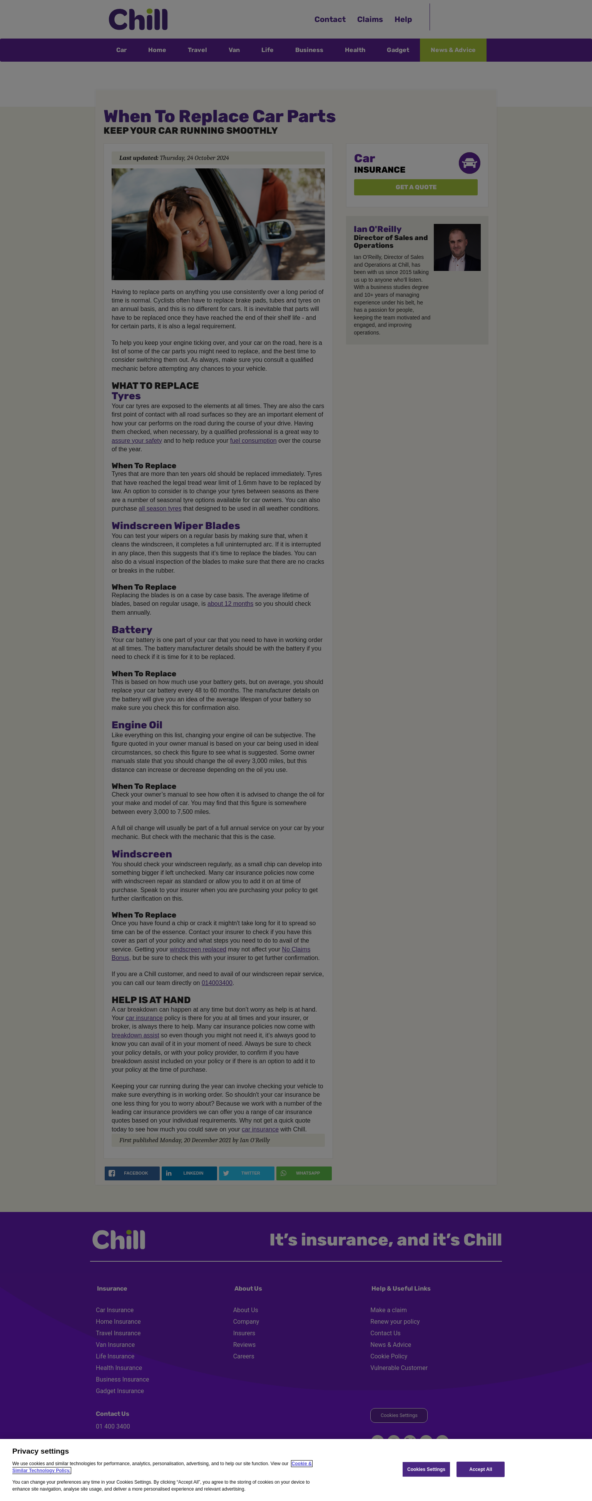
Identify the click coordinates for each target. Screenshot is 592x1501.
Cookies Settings (426, 1469)
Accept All (480, 1469)
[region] (296, 1470)
